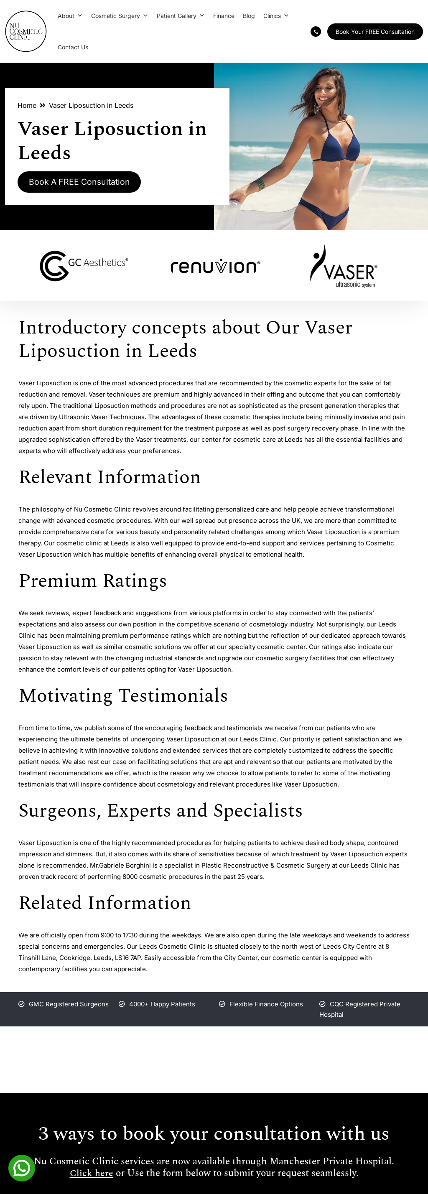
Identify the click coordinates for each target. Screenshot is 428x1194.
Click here (91, 1173)
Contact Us (73, 47)
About (70, 15)
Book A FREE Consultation (81, 182)
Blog (249, 15)
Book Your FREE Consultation (375, 31)
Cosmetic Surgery (119, 15)
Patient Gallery (181, 15)
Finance (223, 15)
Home (27, 105)
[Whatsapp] (21, 1167)
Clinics (276, 15)
